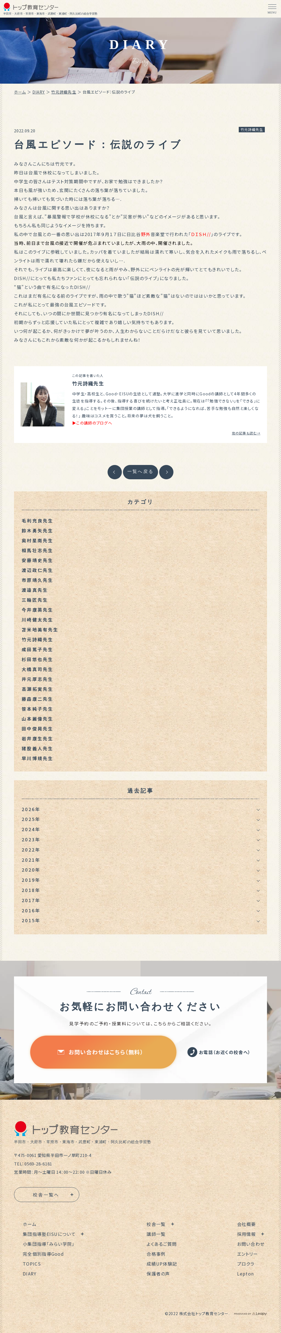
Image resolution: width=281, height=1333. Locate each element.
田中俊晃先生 (37, 728)
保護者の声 (158, 1273)
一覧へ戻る (140, 471)
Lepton (245, 1273)
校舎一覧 (156, 1224)
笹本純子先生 (37, 708)
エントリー (247, 1253)
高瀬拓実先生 (37, 689)
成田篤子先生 (37, 649)
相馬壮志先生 (37, 550)
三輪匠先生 (35, 599)
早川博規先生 (37, 758)
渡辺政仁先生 (37, 570)
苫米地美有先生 (40, 629)
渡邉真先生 (35, 590)
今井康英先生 (37, 609)
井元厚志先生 (37, 679)
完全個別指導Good (43, 1253)
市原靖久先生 (37, 580)
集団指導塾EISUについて (49, 1234)
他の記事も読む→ (246, 433)
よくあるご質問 (162, 1244)
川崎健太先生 (37, 619)
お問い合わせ (251, 1244)
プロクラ (246, 1263)
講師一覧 (156, 1234)
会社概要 (246, 1224)
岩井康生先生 (37, 738)
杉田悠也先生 (37, 659)
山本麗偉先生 (37, 718)
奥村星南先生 (37, 540)
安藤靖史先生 (37, 560)
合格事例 (156, 1253)
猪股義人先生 (37, 748)
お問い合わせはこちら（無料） (100, 1052)
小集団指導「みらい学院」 (48, 1244)
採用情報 (246, 1234)
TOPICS (32, 1263)
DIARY (38, 92)
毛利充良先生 (37, 520)
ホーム (20, 92)
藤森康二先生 (37, 699)
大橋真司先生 (37, 669)
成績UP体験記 (162, 1263)
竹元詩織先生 (63, 92)
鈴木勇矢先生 (37, 530)
